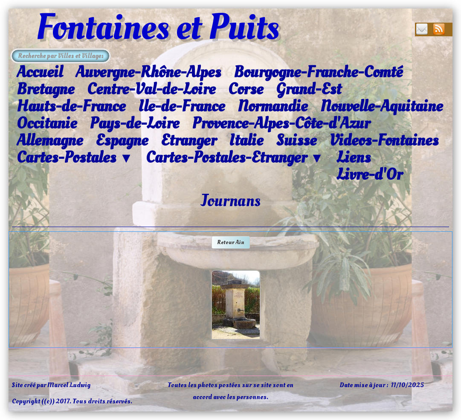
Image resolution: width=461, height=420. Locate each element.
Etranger (188, 140)
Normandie (272, 106)
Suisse (296, 140)
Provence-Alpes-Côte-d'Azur (281, 123)
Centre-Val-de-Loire (151, 89)
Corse (245, 89)
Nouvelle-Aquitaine (381, 106)
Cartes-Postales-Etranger (235, 158)
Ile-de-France (181, 106)
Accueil (40, 72)
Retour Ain (230, 242)
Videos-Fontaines (383, 140)
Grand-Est (308, 89)
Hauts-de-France (71, 106)
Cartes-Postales (75, 158)
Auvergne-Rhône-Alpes (148, 72)
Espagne (122, 140)
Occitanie (47, 123)
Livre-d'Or (369, 174)
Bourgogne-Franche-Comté (318, 72)
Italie (246, 140)
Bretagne (45, 89)
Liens (353, 157)
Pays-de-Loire (134, 123)
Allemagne (50, 140)
